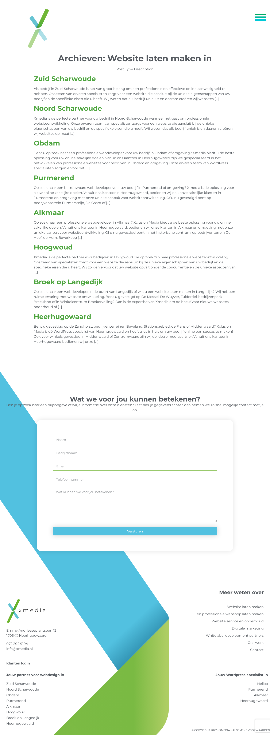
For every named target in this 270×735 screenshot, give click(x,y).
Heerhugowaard (62, 316)
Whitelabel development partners (235, 636)
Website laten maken (245, 607)
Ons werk (256, 643)
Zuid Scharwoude (65, 79)
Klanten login (18, 663)
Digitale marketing (248, 628)
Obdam (47, 143)
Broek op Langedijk (68, 282)
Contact (257, 650)
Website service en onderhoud (238, 621)
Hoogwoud (53, 247)
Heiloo (262, 684)
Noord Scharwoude (68, 108)
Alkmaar (49, 212)
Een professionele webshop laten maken (229, 614)
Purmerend (54, 178)
